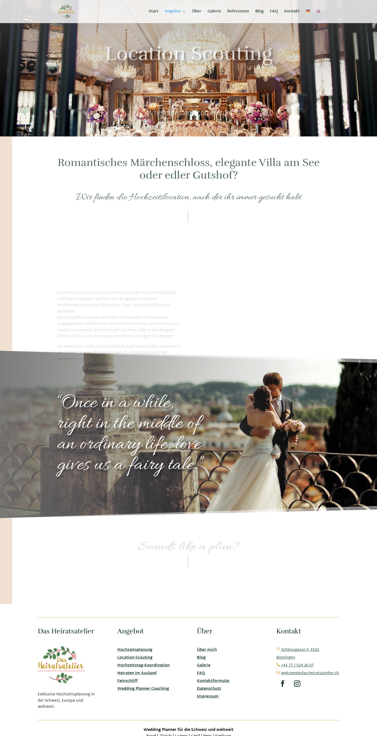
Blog (259, 12)
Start (153, 12)
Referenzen (238, 12)
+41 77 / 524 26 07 (295, 665)
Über (196, 12)
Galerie (214, 12)
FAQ (274, 12)
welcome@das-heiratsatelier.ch (310, 673)
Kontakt (292, 12)
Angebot (173, 12)
